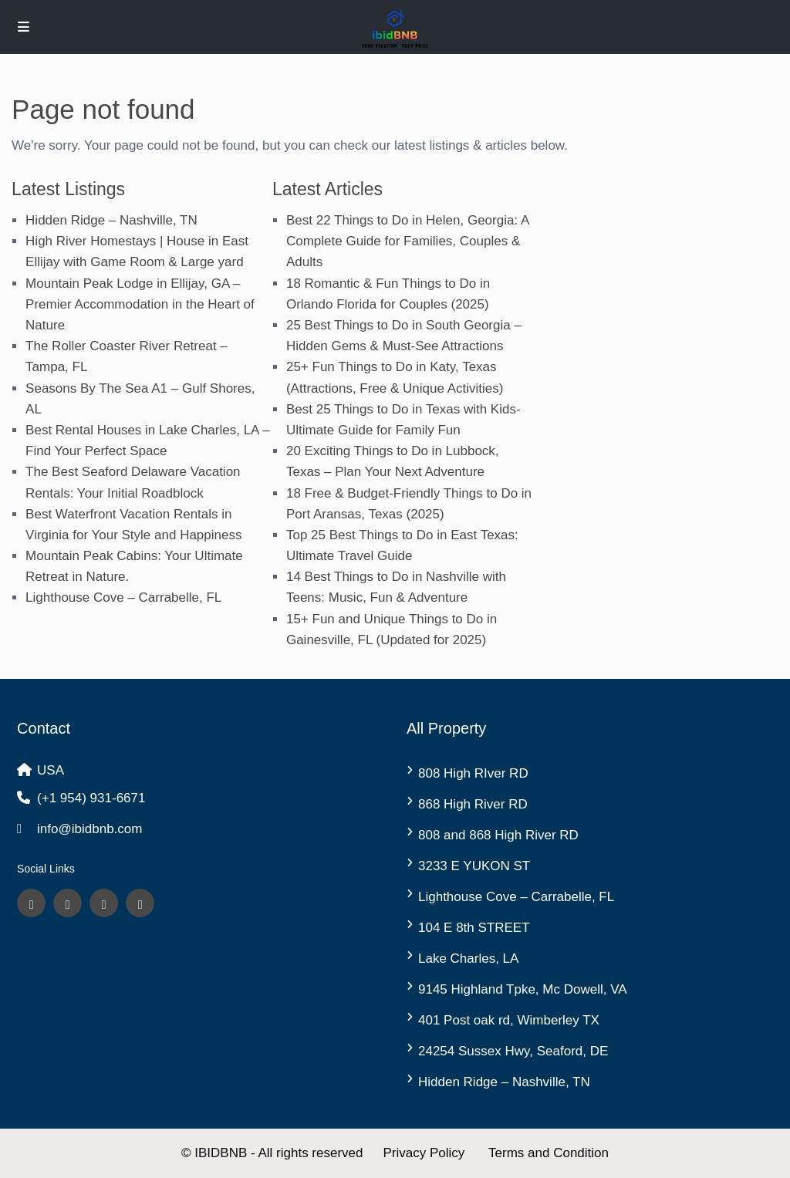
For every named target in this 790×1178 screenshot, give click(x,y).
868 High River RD (473, 804)
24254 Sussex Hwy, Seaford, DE (513, 1051)
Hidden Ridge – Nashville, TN (111, 220)
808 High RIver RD (473, 773)
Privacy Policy (424, 1153)
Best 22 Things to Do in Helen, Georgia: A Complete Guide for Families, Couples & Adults (407, 241)
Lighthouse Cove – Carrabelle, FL (123, 597)
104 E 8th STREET (474, 927)
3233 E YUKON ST (474, 866)
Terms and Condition (548, 1153)
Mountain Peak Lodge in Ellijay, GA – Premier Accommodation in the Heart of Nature (140, 304)
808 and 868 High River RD (498, 835)
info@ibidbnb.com (89, 829)
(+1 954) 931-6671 (91, 798)
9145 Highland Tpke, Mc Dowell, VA (522, 989)
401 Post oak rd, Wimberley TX (508, 1020)
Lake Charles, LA (468, 958)
